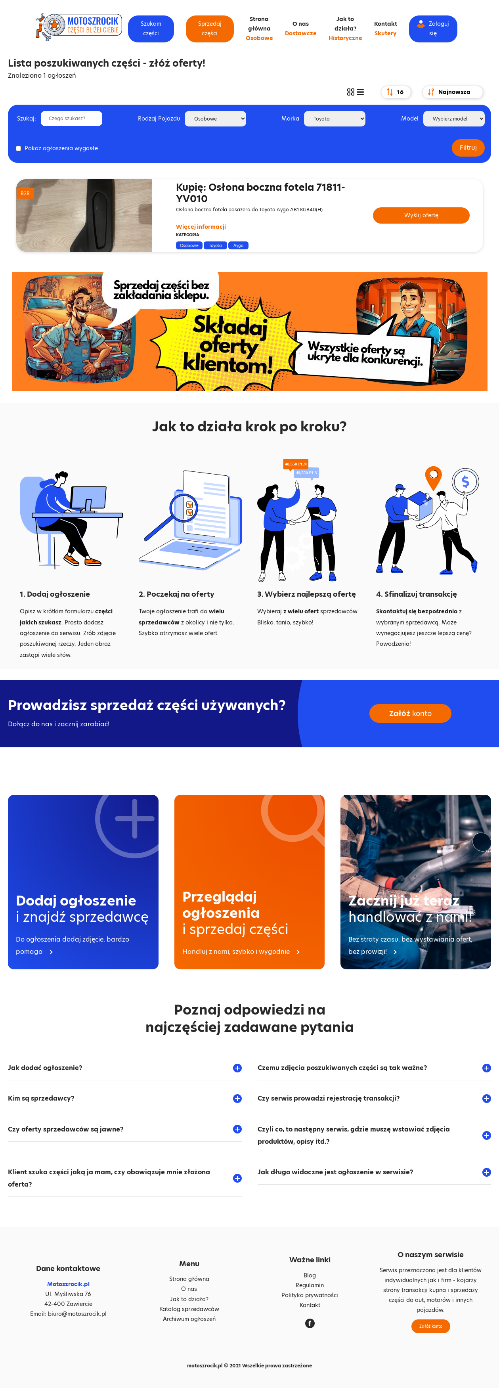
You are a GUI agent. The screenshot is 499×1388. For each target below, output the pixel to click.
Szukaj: (26, 119)
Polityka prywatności (309, 1295)
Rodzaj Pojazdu (159, 119)
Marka (290, 119)
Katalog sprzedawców (189, 1309)
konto (410, 713)
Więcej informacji (201, 227)
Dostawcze (301, 33)
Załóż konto (430, 1326)
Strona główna (189, 1279)
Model (410, 119)
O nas (301, 24)
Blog (310, 1275)
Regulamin (310, 1285)
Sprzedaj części (210, 28)
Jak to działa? (189, 1299)
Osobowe (259, 38)
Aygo (238, 245)
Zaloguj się (433, 28)
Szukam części (151, 28)
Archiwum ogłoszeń (189, 1319)
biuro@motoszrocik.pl (77, 1314)
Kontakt (385, 24)
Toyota (215, 245)
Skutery (385, 33)
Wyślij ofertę (421, 215)
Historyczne (345, 38)
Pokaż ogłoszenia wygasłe (61, 148)
